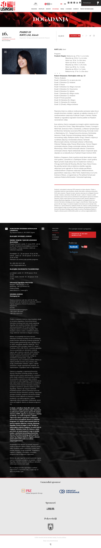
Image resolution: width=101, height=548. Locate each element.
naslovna (55, 228)
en (65, 4)
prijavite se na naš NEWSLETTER (79, 234)
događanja (55, 232)
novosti (55, 230)
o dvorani (55, 237)
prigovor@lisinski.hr (16, 441)
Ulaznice (75, 36)
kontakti (55, 239)
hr (61, 4)
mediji (54, 235)
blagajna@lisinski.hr (20, 265)
